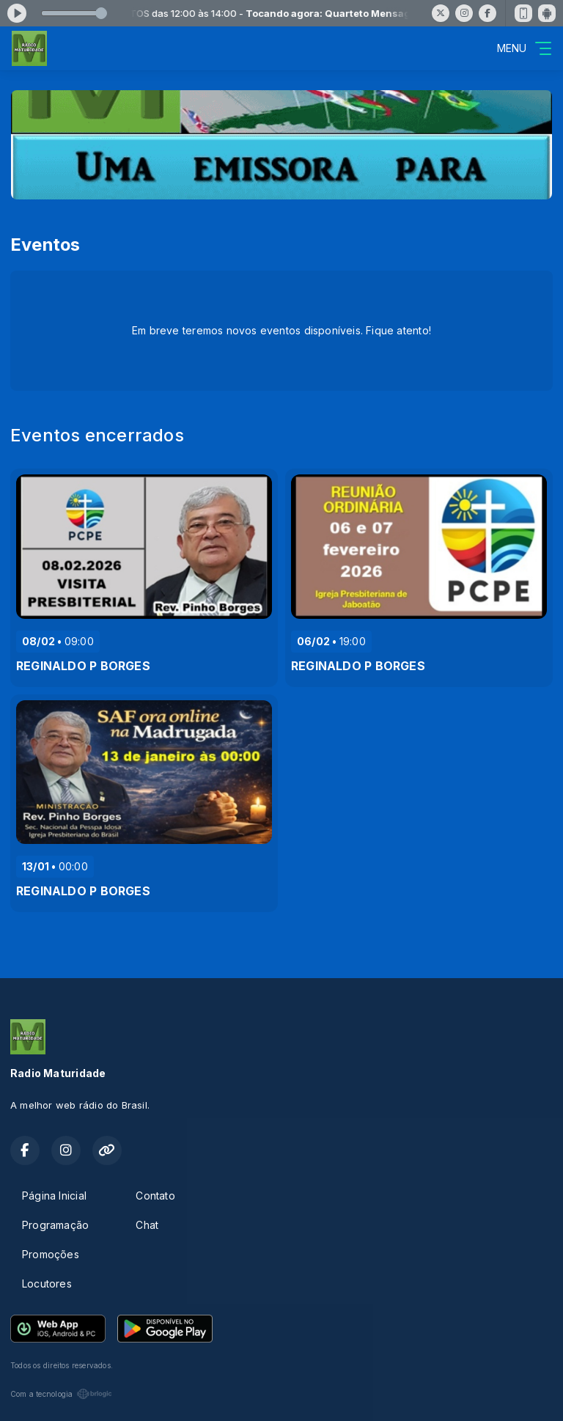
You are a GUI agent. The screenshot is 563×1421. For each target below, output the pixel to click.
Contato (155, 1195)
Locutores (47, 1283)
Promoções (50, 1254)
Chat (147, 1225)
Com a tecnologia (61, 1394)
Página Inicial (54, 1195)
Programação (55, 1225)
